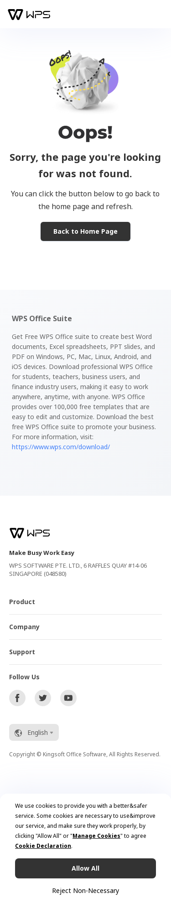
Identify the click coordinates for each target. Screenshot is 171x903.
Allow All (85, 868)
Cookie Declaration (43, 846)
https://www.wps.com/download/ (61, 446)
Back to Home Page (85, 231)
